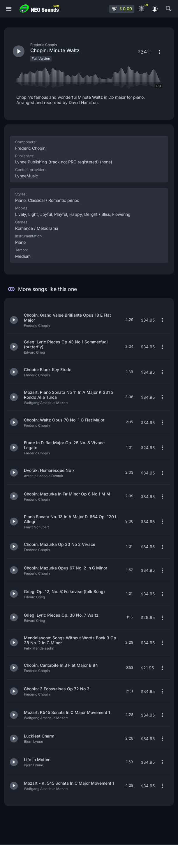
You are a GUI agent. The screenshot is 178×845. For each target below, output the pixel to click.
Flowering (121, 214)
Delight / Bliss (97, 214)
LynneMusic (26, 175)
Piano (20, 242)
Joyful (46, 214)
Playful (60, 214)
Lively (20, 214)
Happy (75, 214)
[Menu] (8, 8)
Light (33, 214)
